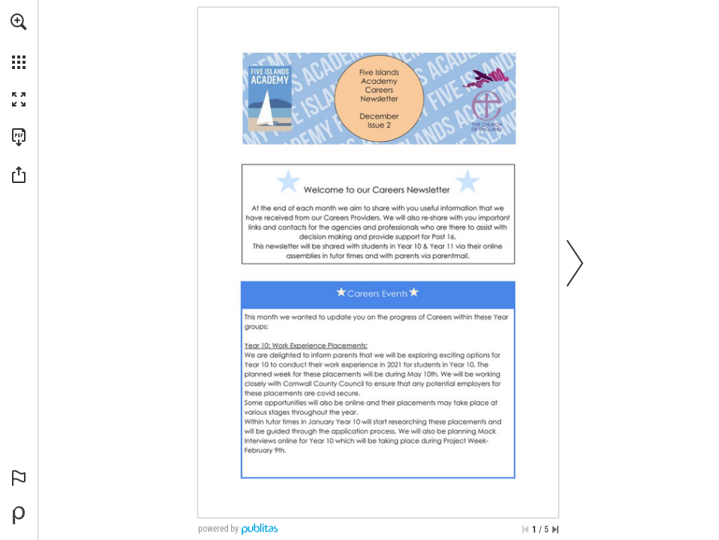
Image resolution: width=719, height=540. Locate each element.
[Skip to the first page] (525, 529)
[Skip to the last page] (555, 529)
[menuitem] (19, 41)
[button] (19, 21)
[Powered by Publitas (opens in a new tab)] (19, 515)
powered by (218, 529)
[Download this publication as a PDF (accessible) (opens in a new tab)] (19, 137)
